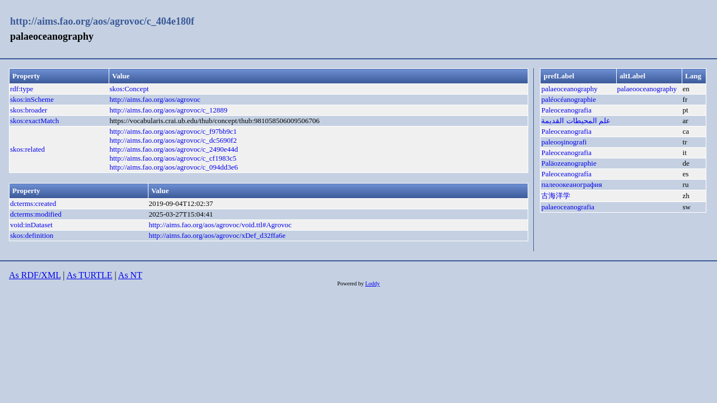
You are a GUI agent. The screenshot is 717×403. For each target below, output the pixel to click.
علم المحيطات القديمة (576, 120)
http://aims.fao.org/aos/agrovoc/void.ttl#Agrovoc (219, 225)
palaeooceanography (647, 89)
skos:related (27, 149)
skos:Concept (128, 89)
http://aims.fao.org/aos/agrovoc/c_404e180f (102, 21)
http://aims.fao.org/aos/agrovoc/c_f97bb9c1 (172, 131)
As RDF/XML (34, 275)
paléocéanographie (568, 99)
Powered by (351, 283)
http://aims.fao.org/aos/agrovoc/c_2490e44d (173, 149)
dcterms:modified (36, 214)
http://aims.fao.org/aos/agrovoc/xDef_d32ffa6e (216, 235)
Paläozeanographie (568, 163)
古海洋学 (555, 195)
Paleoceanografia (566, 110)
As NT (130, 275)
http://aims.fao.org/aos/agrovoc (154, 99)
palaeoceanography (569, 89)
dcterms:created (33, 203)
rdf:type (21, 89)
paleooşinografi (563, 142)
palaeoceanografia (567, 207)
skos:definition (31, 235)
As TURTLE (90, 275)
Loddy (372, 283)
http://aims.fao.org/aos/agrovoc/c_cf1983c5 (172, 158)
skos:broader (28, 110)
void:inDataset (31, 225)
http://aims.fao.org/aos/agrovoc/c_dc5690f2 (172, 140)
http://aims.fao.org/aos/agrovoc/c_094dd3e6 (173, 167)
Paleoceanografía (566, 174)
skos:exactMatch (34, 120)
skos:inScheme (32, 99)
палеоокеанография (571, 184)
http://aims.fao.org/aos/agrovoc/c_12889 (168, 110)
